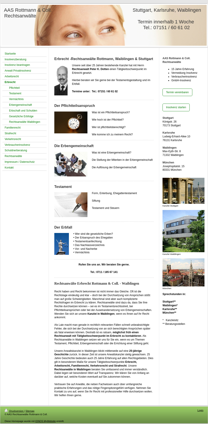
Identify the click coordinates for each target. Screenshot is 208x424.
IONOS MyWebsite (45, 421)
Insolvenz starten (176, 107)
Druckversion (14, 411)
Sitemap (29, 411)
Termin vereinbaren (177, 92)
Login (200, 410)
